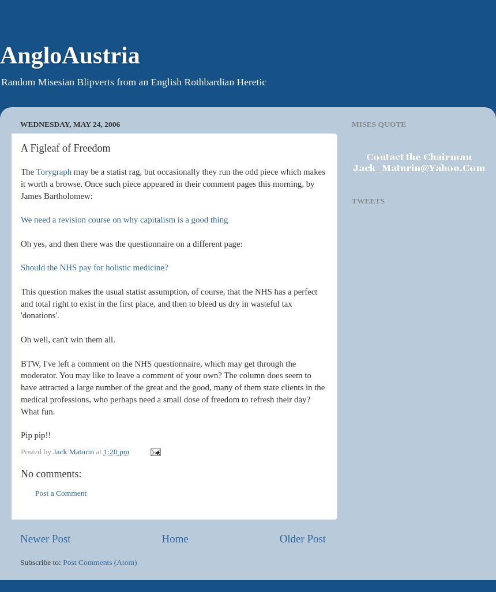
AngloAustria (70, 55)
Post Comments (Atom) (100, 562)
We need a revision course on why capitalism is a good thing (124, 219)
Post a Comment (61, 493)
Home (175, 539)
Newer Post (45, 539)
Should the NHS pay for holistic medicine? (94, 267)
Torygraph (54, 171)
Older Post (303, 539)
